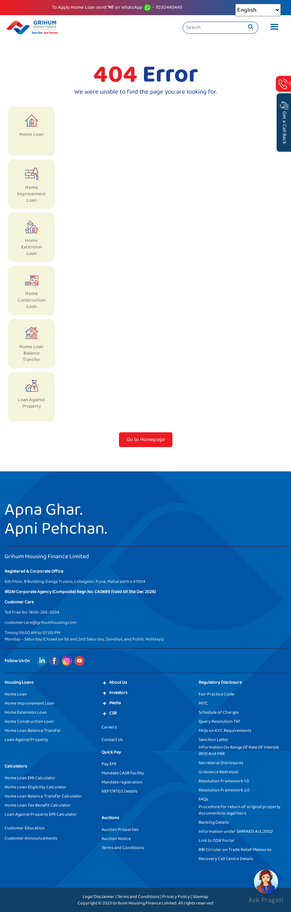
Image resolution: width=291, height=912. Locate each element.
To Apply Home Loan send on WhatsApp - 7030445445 (117, 7)
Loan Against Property (26, 739)
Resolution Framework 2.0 (224, 790)
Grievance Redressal (218, 772)
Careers (109, 727)
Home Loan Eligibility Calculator (36, 787)
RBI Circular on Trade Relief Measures (235, 849)
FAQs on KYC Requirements (225, 730)
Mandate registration (122, 782)
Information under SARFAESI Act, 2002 (236, 831)
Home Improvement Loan (30, 703)
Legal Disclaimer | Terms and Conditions (121, 896)
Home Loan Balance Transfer (33, 730)
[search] (250, 27)
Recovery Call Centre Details (226, 858)
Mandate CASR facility (123, 773)
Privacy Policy (176, 896)
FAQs (203, 799)
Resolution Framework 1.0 (224, 781)
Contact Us (112, 739)
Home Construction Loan (29, 721)
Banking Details (213, 822)
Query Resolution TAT (219, 721)
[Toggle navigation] (272, 27)
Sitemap (200, 896)
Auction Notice (116, 838)
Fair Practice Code (216, 694)
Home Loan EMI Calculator (30, 778)
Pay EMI (109, 764)
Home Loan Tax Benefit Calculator (38, 805)
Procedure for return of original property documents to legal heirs (239, 810)
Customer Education (25, 828)
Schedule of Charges (219, 712)
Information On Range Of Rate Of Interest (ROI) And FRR (239, 750)
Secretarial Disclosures (221, 763)
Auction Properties (120, 829)
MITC (203, 703)
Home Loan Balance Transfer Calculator (43, 796)
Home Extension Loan (26, 712)
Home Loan (16, 694)
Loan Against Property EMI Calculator (41, 814)
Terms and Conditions (123, 848)
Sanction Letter (213, 739)
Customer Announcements (31, 838)
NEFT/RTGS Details (119, 791)
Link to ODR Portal (216, 840)
